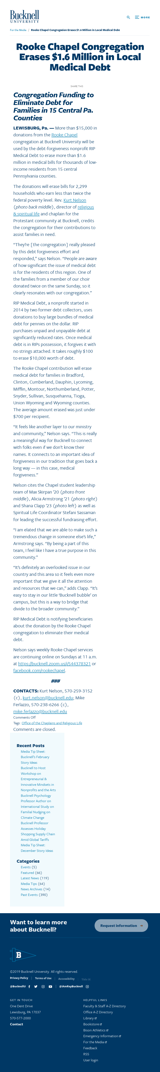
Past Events (29, 894)
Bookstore (92, 1025)
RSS (86, 1055)
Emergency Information (102, 1037)
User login (90, 1061)
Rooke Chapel (64, 134)
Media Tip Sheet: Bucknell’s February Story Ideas (35, 757)
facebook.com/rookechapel (39, 670)
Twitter (95, 86)
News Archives (31, 889)
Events (26, 867)
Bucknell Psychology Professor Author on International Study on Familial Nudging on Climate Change (37, 806)
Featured (27, 872)
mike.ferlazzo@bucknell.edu (40, 711)
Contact (16, 1025)
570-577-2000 (20, 1019)
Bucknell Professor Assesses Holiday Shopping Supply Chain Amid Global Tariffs (38, 831)
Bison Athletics (95, 1031)
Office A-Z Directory (98, 1013)
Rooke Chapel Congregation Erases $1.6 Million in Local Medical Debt (75, 30)
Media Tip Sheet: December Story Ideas (37, 847)
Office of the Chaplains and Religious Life (52, 722)
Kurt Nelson (75, 200)
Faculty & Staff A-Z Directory (104, 1007)
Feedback (90, 1049)
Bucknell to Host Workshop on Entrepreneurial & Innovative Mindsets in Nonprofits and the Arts (38, 778)
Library (90, 1019)
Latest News (30, 878)
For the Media (18, 30)
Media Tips (29, 883)
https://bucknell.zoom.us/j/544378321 (54, 663)
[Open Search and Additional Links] (138, 17)
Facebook (87, 86)
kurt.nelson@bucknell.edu (48, 697)
